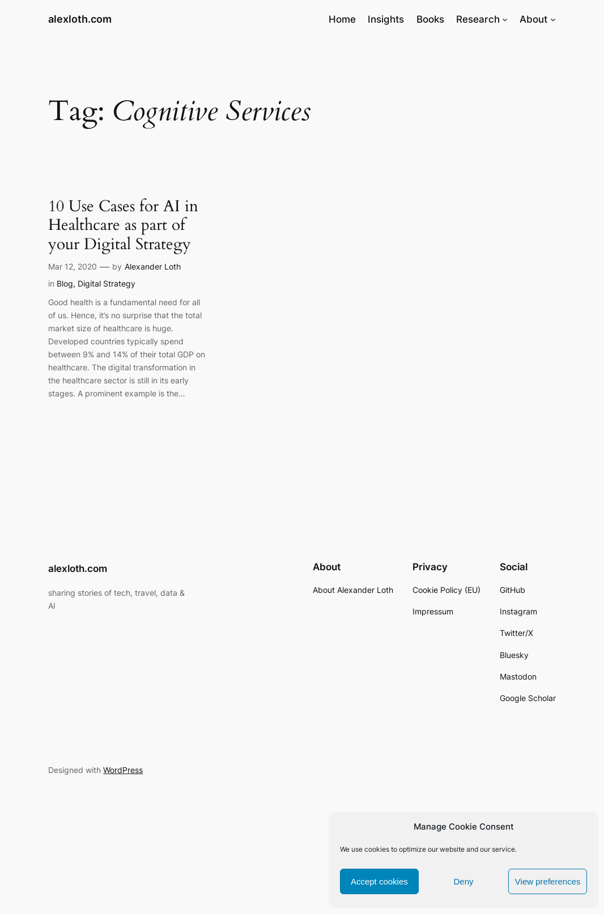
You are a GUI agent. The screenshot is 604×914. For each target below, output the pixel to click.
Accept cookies (379, 881)
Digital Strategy (106, 283)
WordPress (123, 770)
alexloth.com (80, 19)
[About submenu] (553, 19)
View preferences (548, 881)
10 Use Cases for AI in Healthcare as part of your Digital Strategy (123, 225)
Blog (65, 283)
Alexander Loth (153, 266)
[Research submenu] (505, 19)
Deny (463, 881)
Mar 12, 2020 (72, 266)
